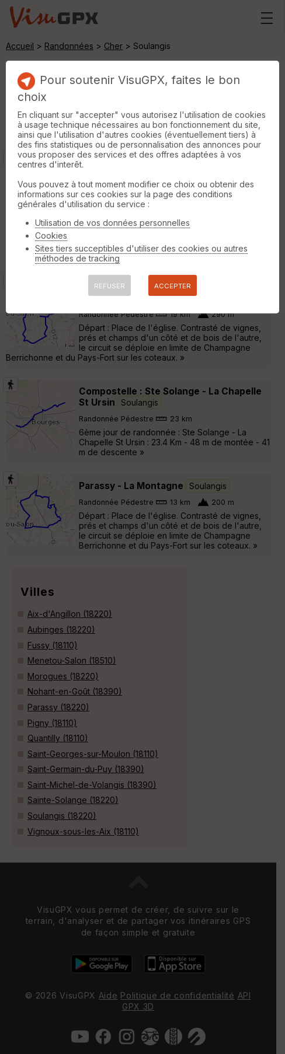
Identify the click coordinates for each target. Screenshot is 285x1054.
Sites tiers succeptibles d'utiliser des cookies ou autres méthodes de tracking (141, 253)
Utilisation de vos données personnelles (112, 223)
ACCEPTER (172, 286)
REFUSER (109, 286)
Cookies (51, 235)
